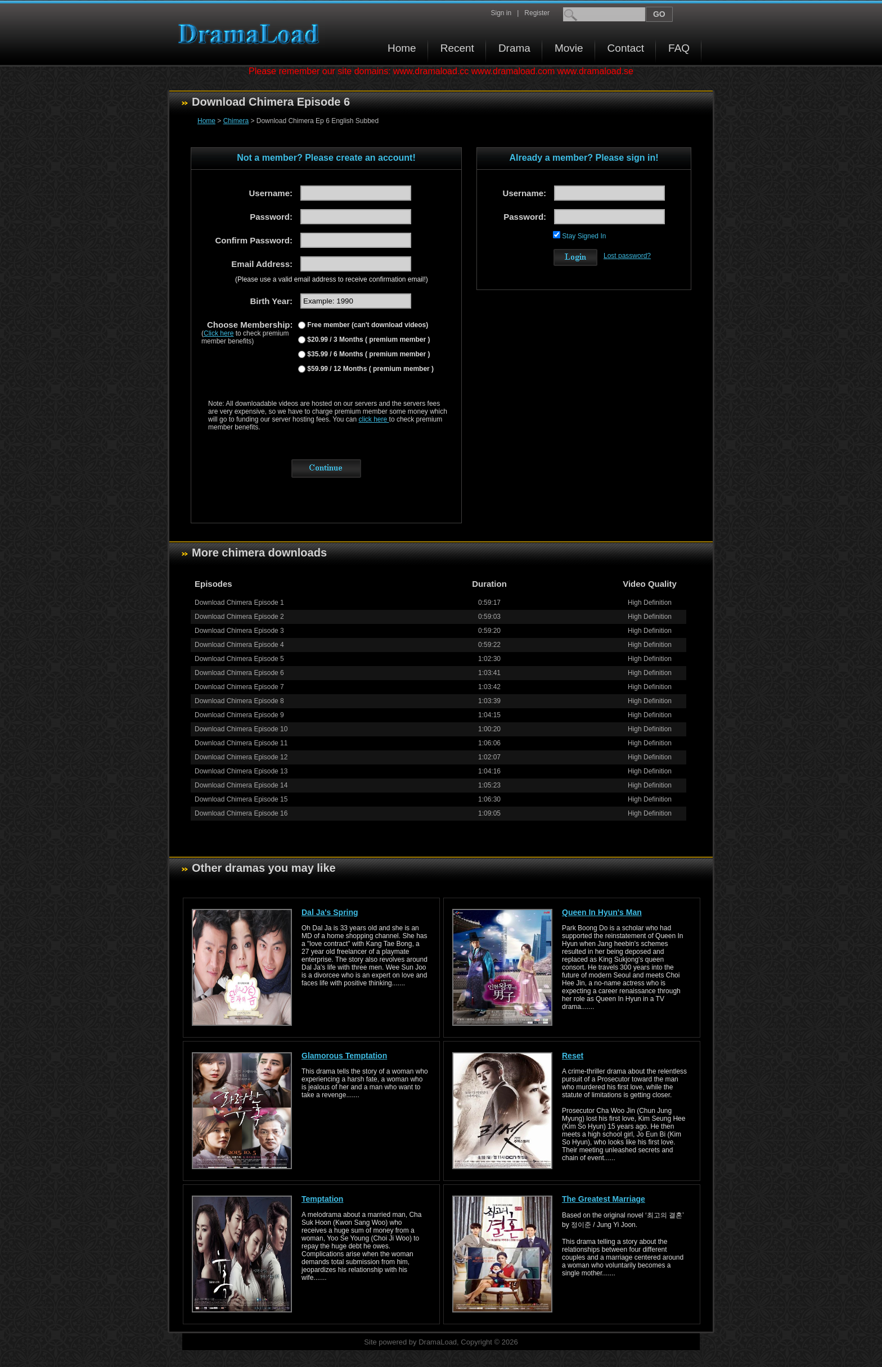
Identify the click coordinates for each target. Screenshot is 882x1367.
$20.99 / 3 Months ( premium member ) (367, 339)
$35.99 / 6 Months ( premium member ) (367, 354)
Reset (572, 1055)
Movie (569, 48)
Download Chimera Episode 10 (241, 729)
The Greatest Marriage (603, 1198)
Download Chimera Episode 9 (239, 715)
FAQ (679, 48)
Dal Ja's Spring (330, 912)
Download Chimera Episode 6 (239, 673)
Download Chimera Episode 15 (241, 799)
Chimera (236, 121)
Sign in (500, 13)
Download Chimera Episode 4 (239, 645)
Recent (457, 48)
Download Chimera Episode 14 (241, 785)
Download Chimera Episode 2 (239, 617)
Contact (626, 48)
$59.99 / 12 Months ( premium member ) (369, 369)
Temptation (322, 1198)
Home (402, 48)
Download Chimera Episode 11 (241, 743)
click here (374, 419)
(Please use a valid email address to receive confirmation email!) (331, 279)
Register (537, 13)
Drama (514, 48)
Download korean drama (251, 34)
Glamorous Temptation (344, 1055)
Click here (218, 333)
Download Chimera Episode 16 (241, 813)
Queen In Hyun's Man (602, 912)
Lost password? (627, 256)
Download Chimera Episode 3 (239, 631)
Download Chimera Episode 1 (239, 602)
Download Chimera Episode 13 (241, 771)
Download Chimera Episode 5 (239, 659)
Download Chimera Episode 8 (239, 701)
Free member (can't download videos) (366, 325)
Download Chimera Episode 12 (241, 757)
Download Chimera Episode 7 (239, 687)
